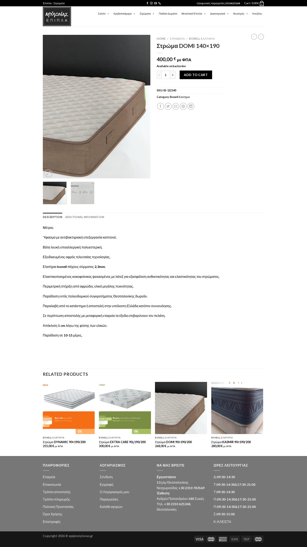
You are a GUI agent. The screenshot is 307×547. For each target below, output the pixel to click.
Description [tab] (52, 217)
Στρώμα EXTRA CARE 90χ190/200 (122, 442)
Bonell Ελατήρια (202, 38)
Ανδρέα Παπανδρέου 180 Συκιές (180, 499)
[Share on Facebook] (160, 106)
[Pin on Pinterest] (183, 106)
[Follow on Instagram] (151, 3)
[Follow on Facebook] (147, 3)
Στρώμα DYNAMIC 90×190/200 (64, 442)
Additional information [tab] (84, 217)
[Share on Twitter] (168, 106)
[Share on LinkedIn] (190, 106)
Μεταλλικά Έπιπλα (194, 13)
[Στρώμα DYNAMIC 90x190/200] (69, 408)
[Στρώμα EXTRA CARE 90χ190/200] (125, 408)
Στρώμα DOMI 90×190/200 (173, 442)
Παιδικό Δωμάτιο (168, 13)
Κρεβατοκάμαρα (125, 13)
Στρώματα (147, 13)
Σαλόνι (103, 13)
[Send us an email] (155, 3)
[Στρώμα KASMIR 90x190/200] (237, 408)
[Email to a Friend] (175, 106)
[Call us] (159, 3)
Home (161, 38)
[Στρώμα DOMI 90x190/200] (181, 408)
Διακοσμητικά (219, 13)
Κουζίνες (257, 13)
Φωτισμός (240, 13)
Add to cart (196, 75)
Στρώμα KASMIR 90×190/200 (231, 442)
